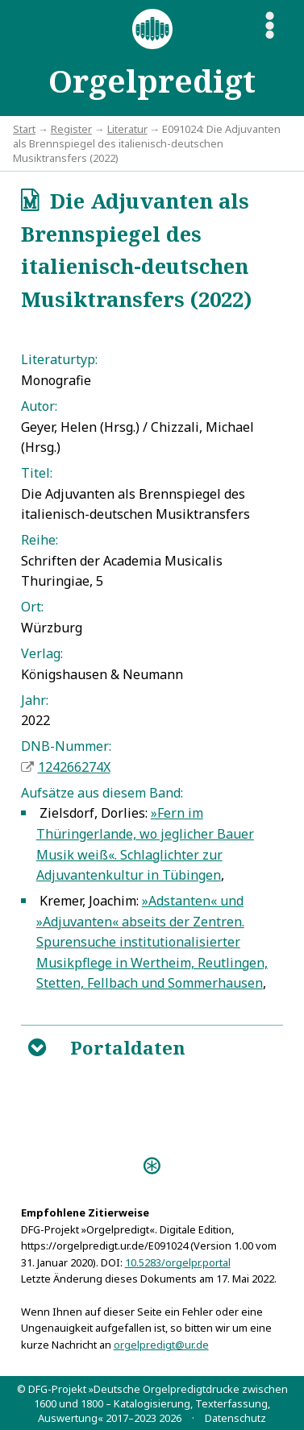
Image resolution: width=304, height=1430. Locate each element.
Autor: (39, 406)
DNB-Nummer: (66, 746)
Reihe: (39, 540)
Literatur (127, 129)
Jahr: (34, 700)
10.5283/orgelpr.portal (178, 1262)
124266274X (74, 767)
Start (24, 129)
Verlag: (42, 653)
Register (71, 129)
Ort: (32, 607)
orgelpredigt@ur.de (161, 1344)
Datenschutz (235, 1418)
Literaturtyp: (59, 359)
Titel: (36, 473)
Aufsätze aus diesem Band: (102, 793)
